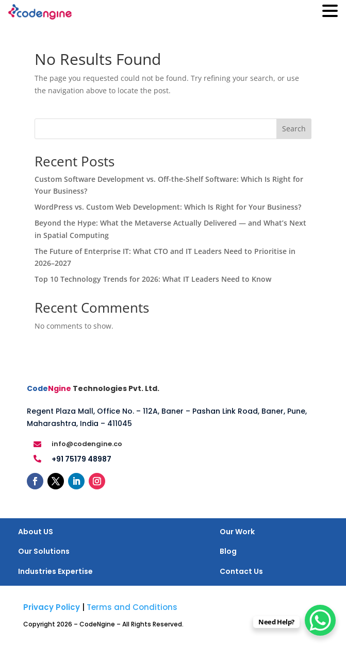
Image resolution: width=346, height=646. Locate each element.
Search (294, 128)
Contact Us (241, 571)
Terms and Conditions (132, 607)
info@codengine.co (87, 444)
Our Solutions (44, 551)
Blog (228, 551)
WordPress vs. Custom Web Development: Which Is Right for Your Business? (168, 207)
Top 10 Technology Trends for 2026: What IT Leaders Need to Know (153, 279)
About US (35, 531)
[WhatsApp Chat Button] (320, 620)
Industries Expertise (55, 571)
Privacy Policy (51, 607)
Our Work (237, 531)
